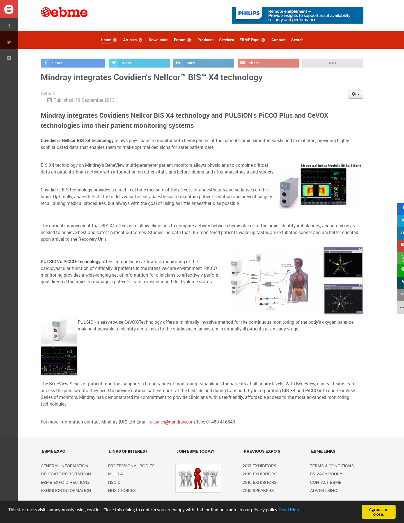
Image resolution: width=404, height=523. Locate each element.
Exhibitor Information (66, 490)
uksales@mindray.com (172, 422)
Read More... (291, 510)
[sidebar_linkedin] (398, 233)
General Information (64, 466)
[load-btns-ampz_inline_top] (333, 63)
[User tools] (356, 94)
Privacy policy (326, 474)
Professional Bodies (131, 466)
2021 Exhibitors (259, 466)
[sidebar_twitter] (398, 221)
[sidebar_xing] (398, 283)
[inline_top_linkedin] (204, 63)
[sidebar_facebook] (398, 209)
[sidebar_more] (398, 307)
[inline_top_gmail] (268, 63)
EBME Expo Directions (65, 482)
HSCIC (114, 482)
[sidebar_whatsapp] (398, 258)
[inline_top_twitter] (139, 63)
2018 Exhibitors (260, 482)
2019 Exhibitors (260, 474)
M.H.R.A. (116, 474)
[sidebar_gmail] (398, 246)
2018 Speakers (258, 490)
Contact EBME (325, 482)
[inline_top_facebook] (73, 63)
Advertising (323, 490)
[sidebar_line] (398, 270)
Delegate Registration (66, 474)
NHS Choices (122, 490)
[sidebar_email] (398, 295)
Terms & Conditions (332, 466)
